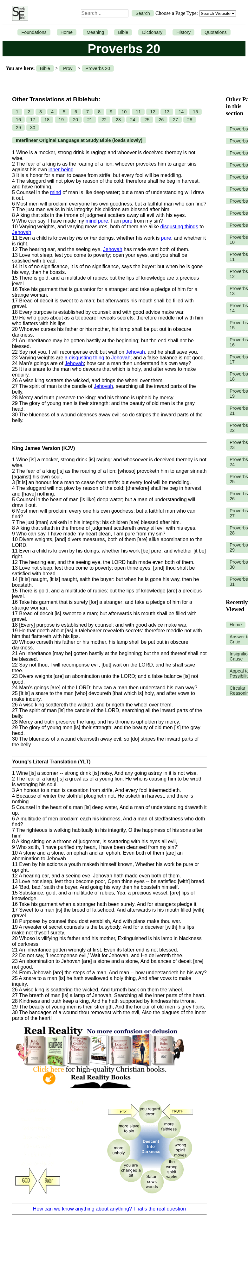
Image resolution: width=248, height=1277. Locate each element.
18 (46, 119)
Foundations (33, 32)
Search (142, 13)
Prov (68, 68)
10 (124, 111)
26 (161, 119)
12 (152, 111)
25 (146, 119)
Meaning (95, 32)
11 (138, 111)
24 (132, 119)
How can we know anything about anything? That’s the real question (109, 1208)
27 (175, 119)
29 (18, 127)
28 (189, 119)
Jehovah (21, 232)
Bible (123, 32)
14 (181, 111)
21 (89, 119)
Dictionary (152, 32)
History (183, 32)
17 (32, 119)
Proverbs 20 (98, 68)
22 (104, 119)
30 (32, 127)
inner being (61, 169)
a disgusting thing (84, 357)
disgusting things (179, 226)
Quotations (216, 32)
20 (75, 119)
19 (61, 119)
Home (67, 32)
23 (118, 119)
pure (103, 221)
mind (55, 192)
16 (18, 119)
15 (195, 111)
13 (166, 111)
